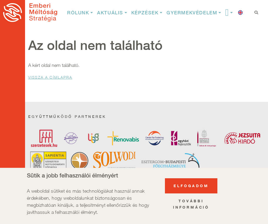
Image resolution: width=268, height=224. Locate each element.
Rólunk (78, 12)
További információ (191, 208)
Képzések (145, 12)
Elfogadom (191, 189)
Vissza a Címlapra (50, 77)
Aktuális (110, 12)
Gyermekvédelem (191, 12)
